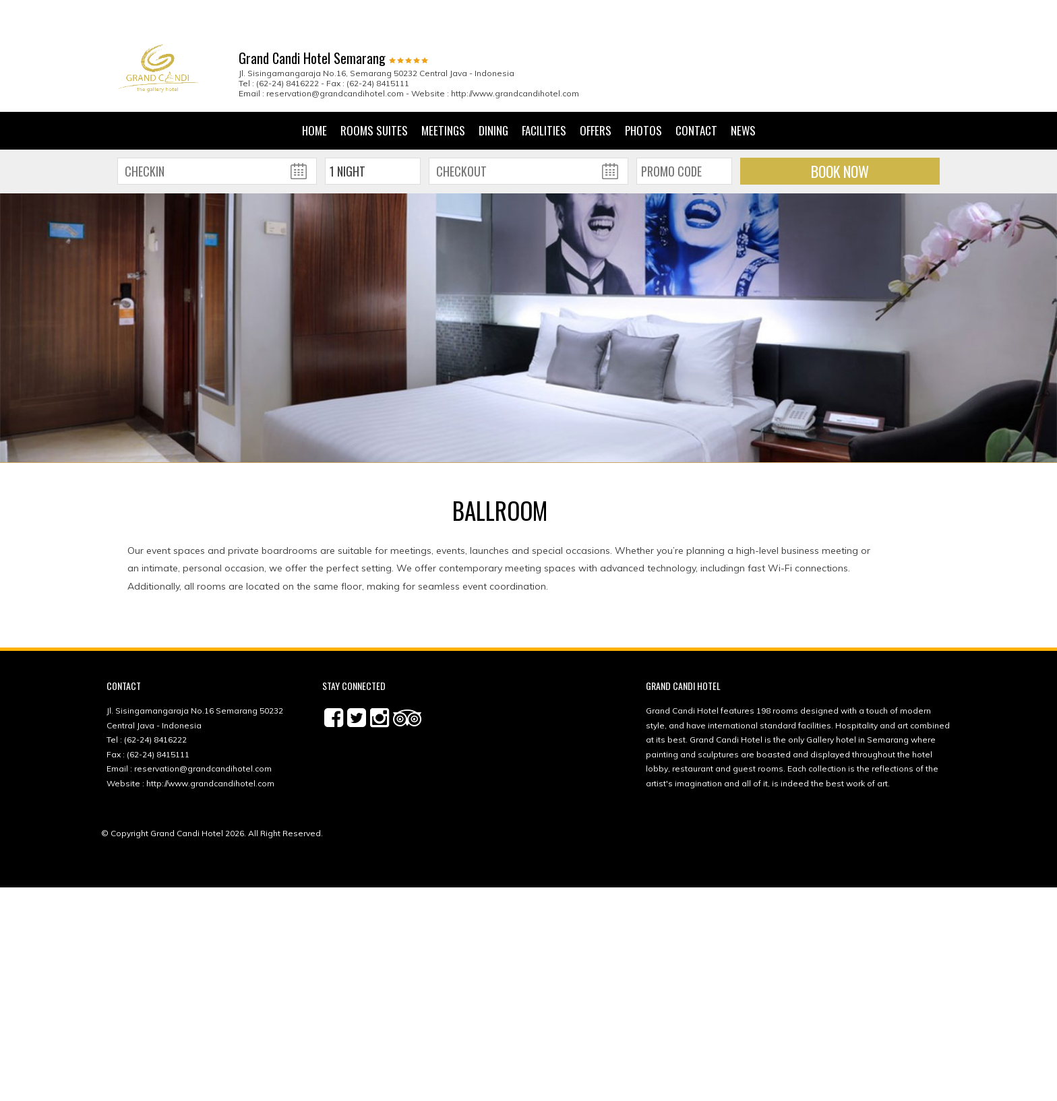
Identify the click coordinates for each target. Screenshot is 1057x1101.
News (743, 92)
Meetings (443, 92)
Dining (493, 92)
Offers (595, 92)
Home (314, 92)
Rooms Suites (374, 92)
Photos (643, 92)
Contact (696, 92)
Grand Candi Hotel (186, 795)
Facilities (544, 92)
